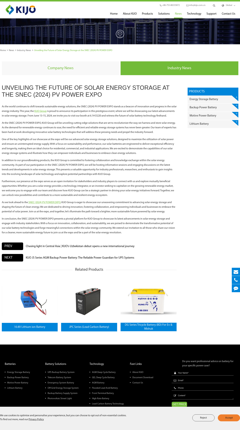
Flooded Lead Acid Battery (105, 388)
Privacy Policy (36, 419)
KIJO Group (40, 111)
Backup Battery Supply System (63, 393)
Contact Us (228, 15)
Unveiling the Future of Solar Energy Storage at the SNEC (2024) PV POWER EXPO (73, 50)
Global (229, 5)
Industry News (24, 50)
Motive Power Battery (214, 115)
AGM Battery (98, 383)
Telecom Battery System (59, 377)
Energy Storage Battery (214, 98)
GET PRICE (179, 404)
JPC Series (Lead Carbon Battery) (89, 327)
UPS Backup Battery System (61, 372)
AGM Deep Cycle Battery (104, 372)
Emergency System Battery (61, 383)
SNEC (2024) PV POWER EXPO (44, 202)
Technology (194, 15)
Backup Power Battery (214, 106)
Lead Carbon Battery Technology (108, 404)
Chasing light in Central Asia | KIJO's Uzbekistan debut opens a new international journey (80, 246)
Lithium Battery (214, 123)
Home (114, 15)
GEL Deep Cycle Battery (103, 377)
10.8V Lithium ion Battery (29, 327)
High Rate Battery (100, 398)
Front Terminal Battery (103, 393)
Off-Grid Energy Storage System (63, 388)
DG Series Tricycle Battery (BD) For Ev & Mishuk (148, 326)
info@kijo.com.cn (196, 5)
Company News (61, 68)
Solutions (164, 15)
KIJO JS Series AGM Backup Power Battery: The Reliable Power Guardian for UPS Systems (80, 257)
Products (147, 15)
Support (211, 15)
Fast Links (136, 364)
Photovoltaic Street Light (60, 398)
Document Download (142, 377)
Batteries (10, 364)
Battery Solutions (55, 364)
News (178, 15)
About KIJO (130, 15)
